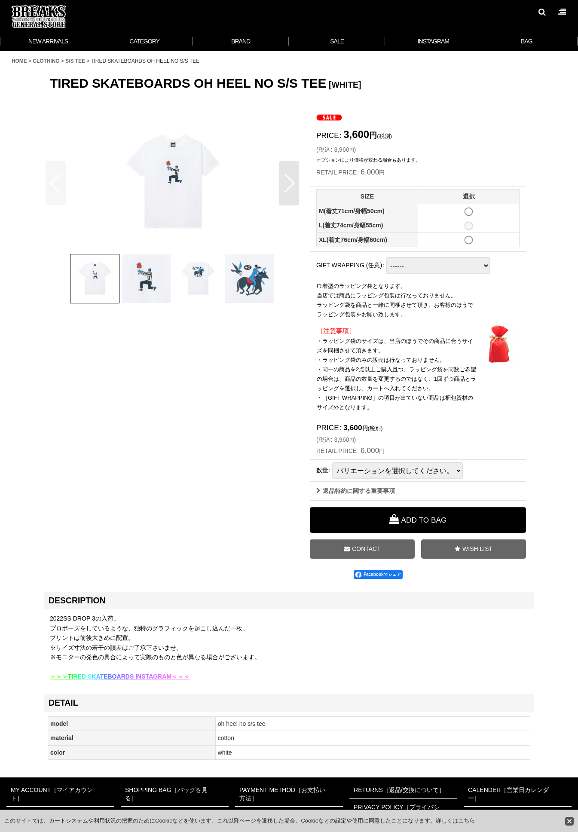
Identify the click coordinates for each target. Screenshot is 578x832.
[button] (542, 12)
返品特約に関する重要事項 (355, 490)
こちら (466, 820)
